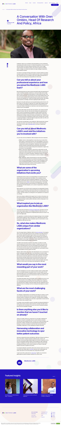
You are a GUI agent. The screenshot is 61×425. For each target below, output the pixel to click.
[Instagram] (7, 63)
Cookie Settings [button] (53, 423)
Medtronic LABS (11, 22)
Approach (46, 2)
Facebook (53, 413)
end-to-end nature (39, 232)
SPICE (28, 182)
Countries (34, 2)
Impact (30, 2)
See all (54, 376)
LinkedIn (53, 415)
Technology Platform (40, 2)
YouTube (53, 416)
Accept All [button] (58, 423)
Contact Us (55, 4)
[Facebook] (7, 65)
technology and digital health (34, 209)
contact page (33, 352)
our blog (31, 349)
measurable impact (31, 124)
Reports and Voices (52, 2)
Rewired (26, 2)
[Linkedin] (7, 66)
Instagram (53, 412)
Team (57, 2)
